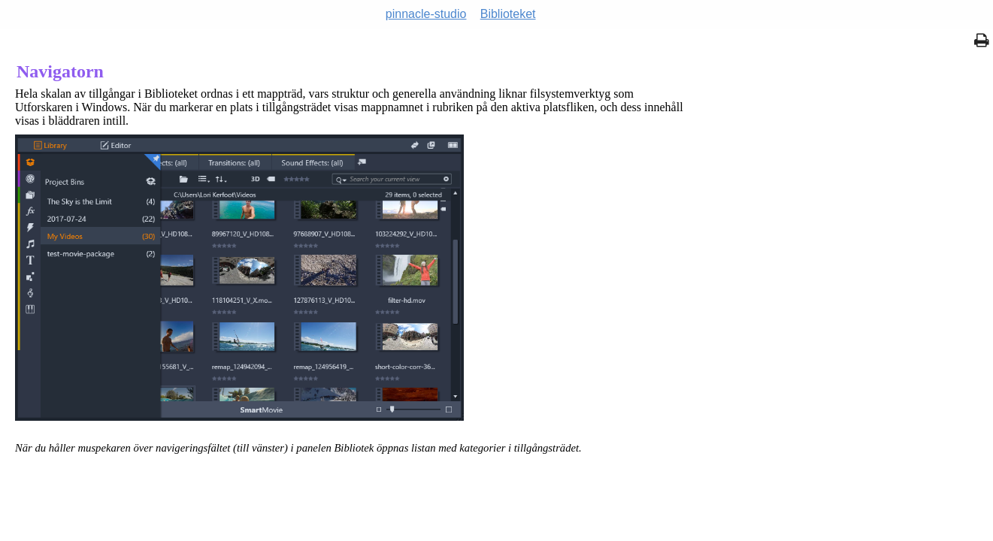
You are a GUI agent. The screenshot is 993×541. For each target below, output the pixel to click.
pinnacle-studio (426, 14)
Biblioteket (508, 14)
